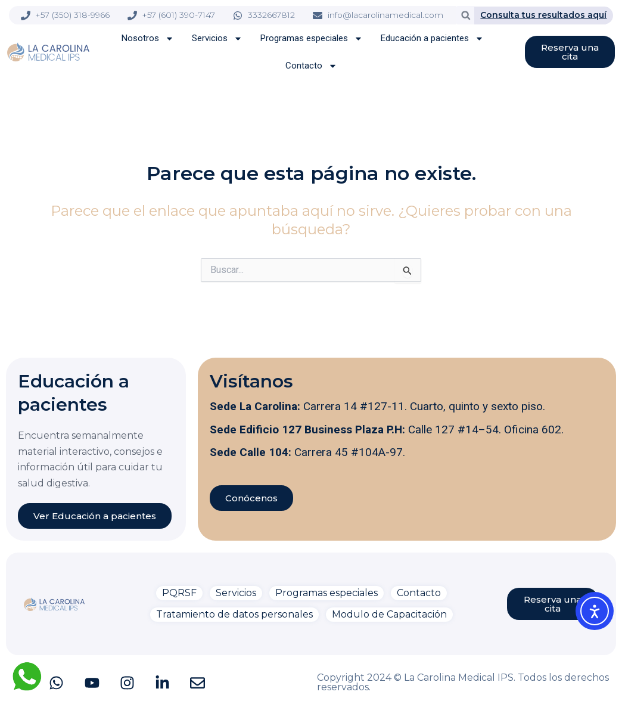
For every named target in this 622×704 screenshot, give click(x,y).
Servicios (217, 38)
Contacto (311, 65)
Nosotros (148, 38)
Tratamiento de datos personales (234, 614)
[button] (465, 15)
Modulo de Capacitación (389, 614)
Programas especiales (311, 38)
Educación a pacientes (432, 38)
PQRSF (179, 592)
